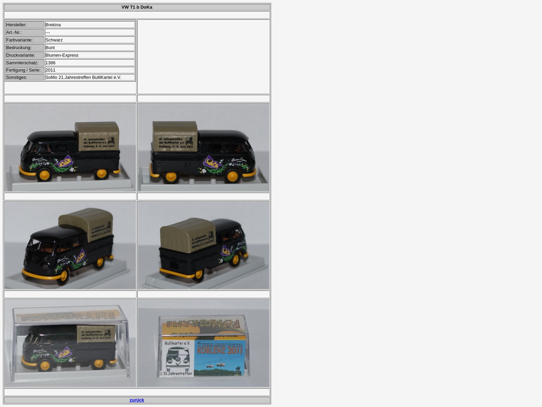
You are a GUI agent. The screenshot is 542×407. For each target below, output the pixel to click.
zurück (137, 400)
